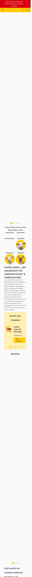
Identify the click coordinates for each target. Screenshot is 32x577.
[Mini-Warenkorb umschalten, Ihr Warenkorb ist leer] (29, 10)
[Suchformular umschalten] (23, 10)
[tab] (11, 223)
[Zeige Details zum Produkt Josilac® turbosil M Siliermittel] (20, 340)
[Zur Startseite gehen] (13, 10)
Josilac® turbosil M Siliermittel (18, 329)
